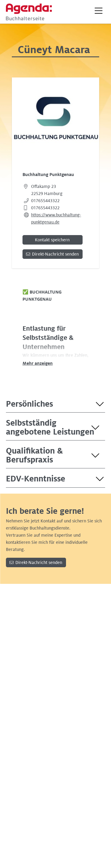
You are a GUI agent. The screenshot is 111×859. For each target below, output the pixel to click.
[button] (98, 10)
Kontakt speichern (52, 239)
